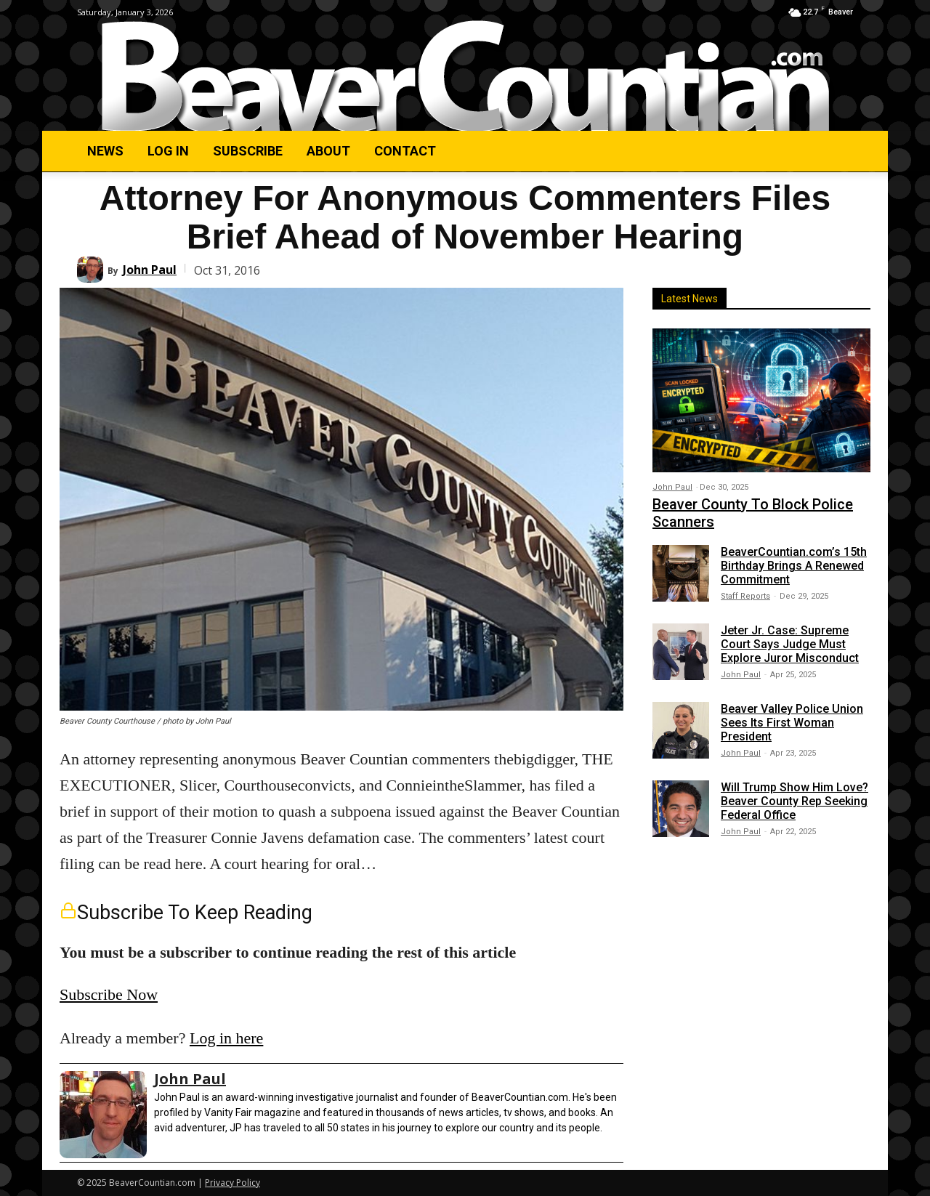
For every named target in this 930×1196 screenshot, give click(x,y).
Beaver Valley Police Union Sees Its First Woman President (792, 722)
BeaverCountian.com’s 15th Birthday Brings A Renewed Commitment (794, 565)
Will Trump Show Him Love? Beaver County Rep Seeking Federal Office (794, 801)
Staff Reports (745, 596)
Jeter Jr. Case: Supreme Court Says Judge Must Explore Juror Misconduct (790, 644)
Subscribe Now (109, 994)
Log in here (226, 1038)
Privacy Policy (232, 1182)
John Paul (150, 269)
